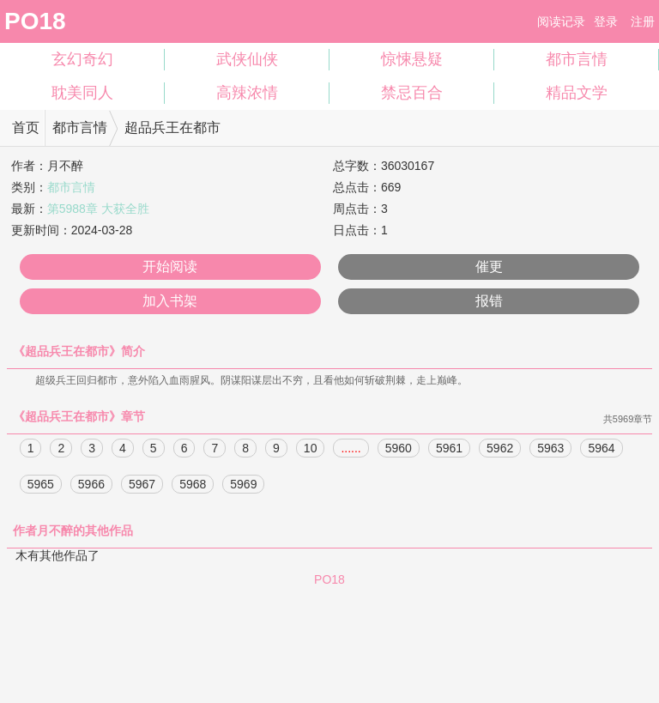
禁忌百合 (412, 92)
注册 (643, 21)
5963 (550, 449)
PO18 (35, 21)
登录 (606, 21)
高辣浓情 (247, 92)
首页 (25, 127)
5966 (91, 485)
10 (310, 449)
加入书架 (169, 301)
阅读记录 (561, 21)
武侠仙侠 (247, 59)
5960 (398, 449)
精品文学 (577, 92)
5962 (500, 449)
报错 (489, 301)
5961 (449, 449)
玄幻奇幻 (82, 59)
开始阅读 (169, 266)
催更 (489, 266)
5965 (40, 485)
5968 (192, 485)
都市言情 (577, 59)
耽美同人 (82, 92)
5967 (142, 485)
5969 (243, 485)
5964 (601, 449)
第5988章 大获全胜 (98, 208)
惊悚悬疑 (412, 59)
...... (350, 449)
